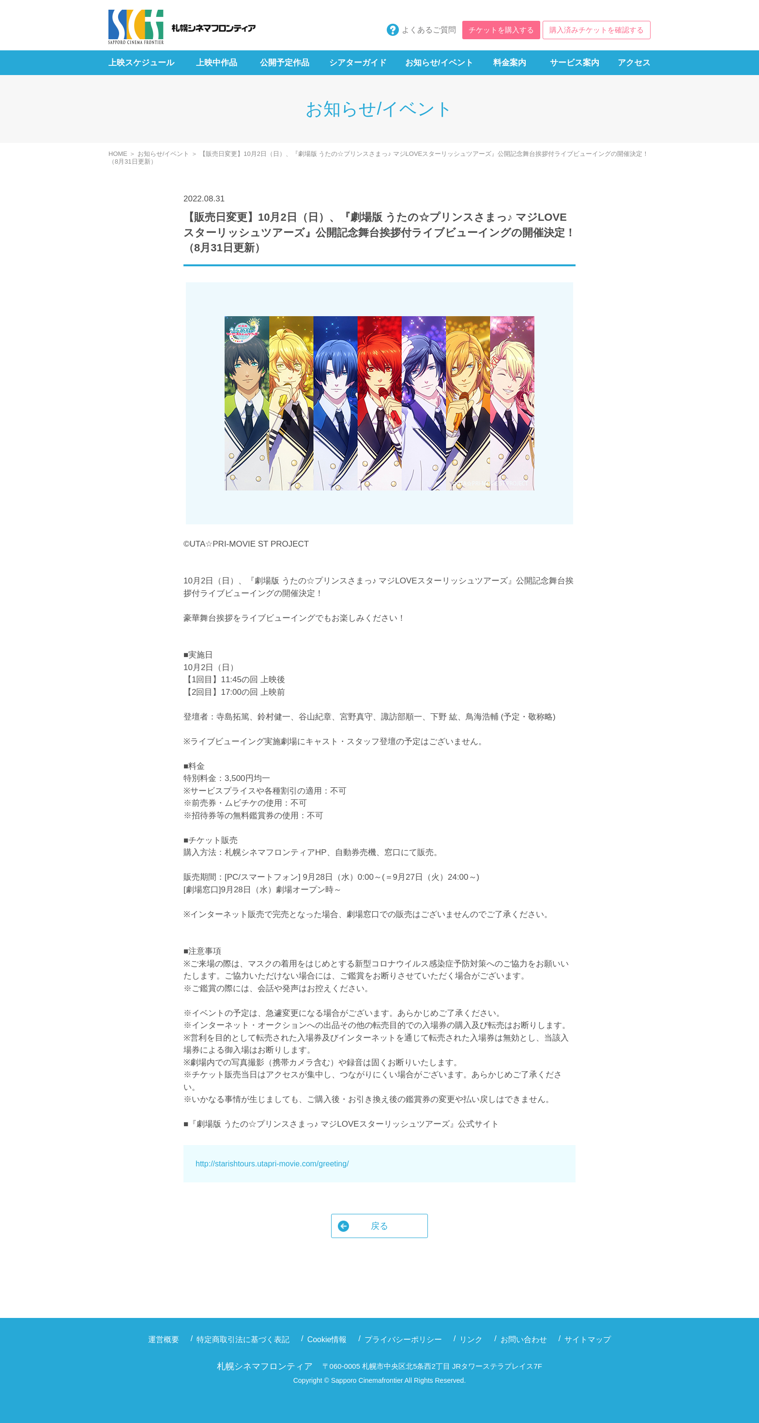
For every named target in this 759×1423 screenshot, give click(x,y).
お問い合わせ (524, 1339)
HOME (117, 153)
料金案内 (509, 62)
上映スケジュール (141, 62)
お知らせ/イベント (439, 62)
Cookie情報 (327, 1339)
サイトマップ (587, 1339)
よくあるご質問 (429, 30)
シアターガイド (358, 62)
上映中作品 (216, 62)
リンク (471, 1339)
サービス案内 (574, 62)
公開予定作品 (284, 62)
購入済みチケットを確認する (596, 30)
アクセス (634, 62)
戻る (379, 1226)
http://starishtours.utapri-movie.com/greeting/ (272, 1164)
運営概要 (163, 1339)
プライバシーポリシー (403, 1339)
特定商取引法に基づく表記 (243, 1339)
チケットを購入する (501, 30)
